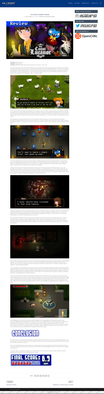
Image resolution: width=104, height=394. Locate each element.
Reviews (70, 4)
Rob (31, 17)
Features (77, 4)
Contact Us (94, 4)
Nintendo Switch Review (44, 17)
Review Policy (85, 4)
